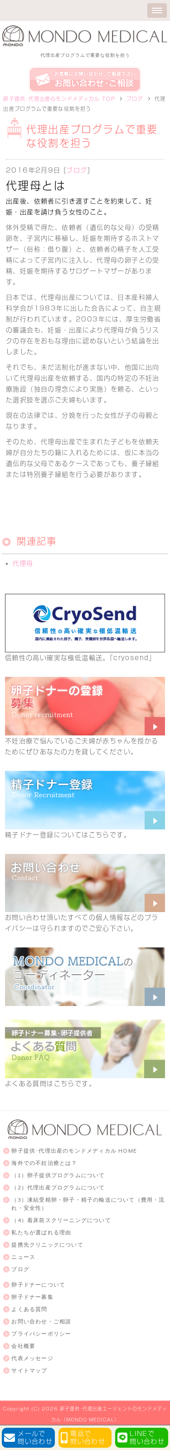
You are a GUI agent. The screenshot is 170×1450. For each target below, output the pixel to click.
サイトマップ (29, 1370)
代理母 (23, 563)
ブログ (76, 170)
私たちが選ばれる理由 (41, 1232)
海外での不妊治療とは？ (44, 1162)
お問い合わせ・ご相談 (41, 1321)
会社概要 (23, 1345)
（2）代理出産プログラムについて (58, 1187)
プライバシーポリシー (41, 1333)
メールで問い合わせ (35, 1437)
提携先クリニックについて (47, 1244)
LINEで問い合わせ (147, 1437)
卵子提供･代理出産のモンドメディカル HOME (74, 1150)
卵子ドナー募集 (32, 1296)
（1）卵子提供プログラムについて (58, 1175)
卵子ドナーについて (38, 1284)
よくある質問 (29, 1309)
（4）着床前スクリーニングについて (61, 1220)
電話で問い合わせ (87, 1437)
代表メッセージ (32, 1358)
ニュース (23, 1256)
